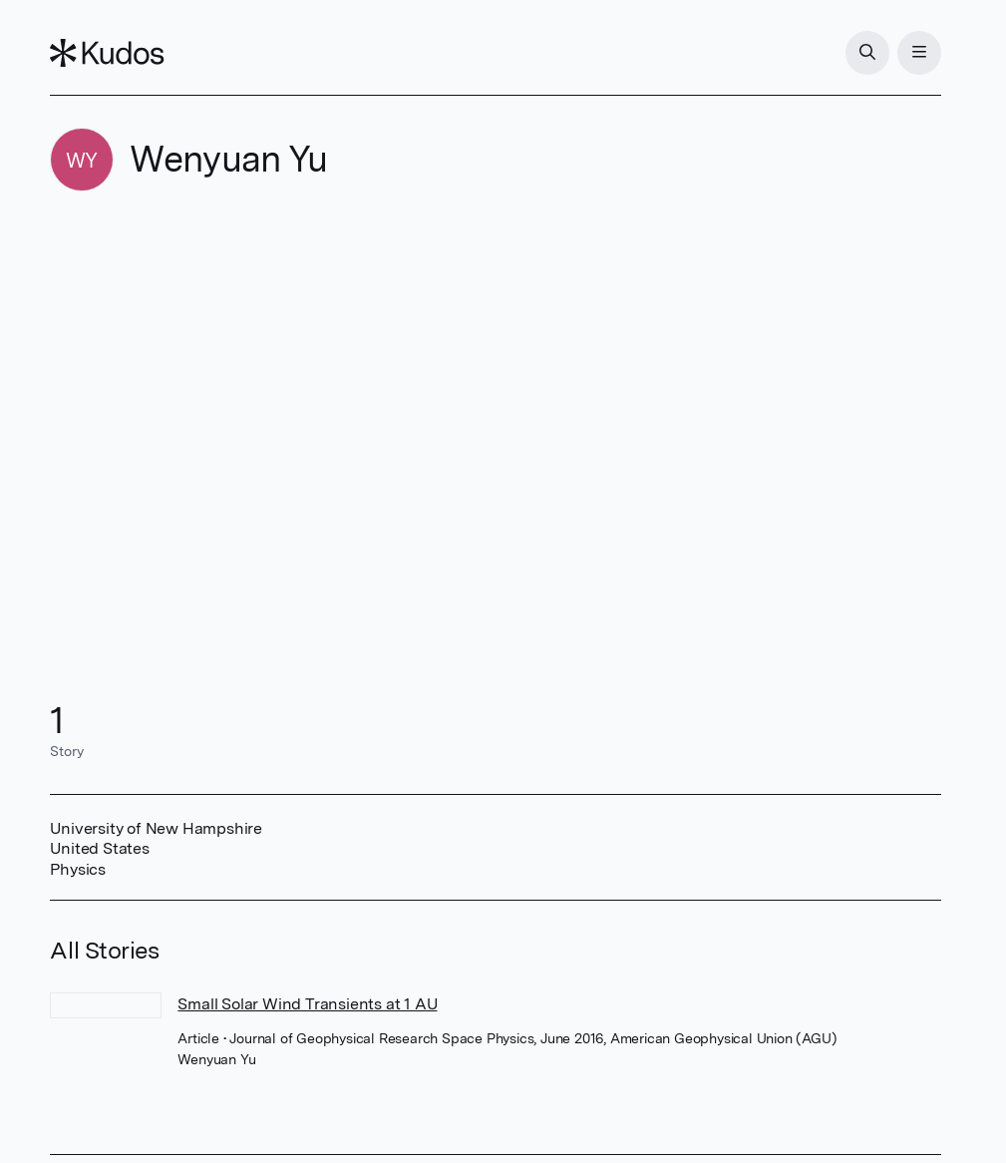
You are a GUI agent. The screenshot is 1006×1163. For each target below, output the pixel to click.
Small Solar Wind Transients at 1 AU (307, 1003)
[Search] (867, 53)
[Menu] (919, 53)
